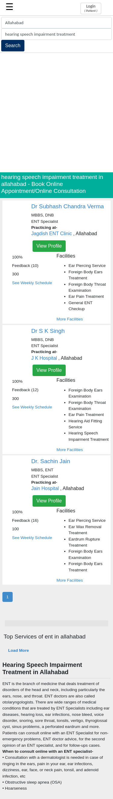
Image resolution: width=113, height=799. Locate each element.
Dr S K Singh (48, 331)
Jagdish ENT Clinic (51, 233)
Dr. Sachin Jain (50, 461)
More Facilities (70, 319)
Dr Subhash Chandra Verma (67, 206)
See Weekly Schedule (32, 283)
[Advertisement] (56, 112)
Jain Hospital (45, 488)
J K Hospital (44, 358)
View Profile (49, 245)
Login (90, 8)
